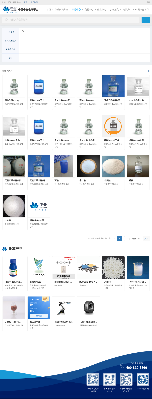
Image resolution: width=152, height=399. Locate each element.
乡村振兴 (114, 9)
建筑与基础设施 (75, 41)
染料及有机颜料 (105, 49)
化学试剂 (119, 49)
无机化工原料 (27, 49)
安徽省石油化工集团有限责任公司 (108, 58)
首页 (148, 2)
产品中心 (76, 9)
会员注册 (34, 2)
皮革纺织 (128, 41)
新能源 (62, 41)
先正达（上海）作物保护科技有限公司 (38, 58)
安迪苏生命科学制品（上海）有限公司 (74, 58)
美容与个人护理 (114, 41)
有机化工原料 (42, 49)
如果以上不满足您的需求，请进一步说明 (130, 71)
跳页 (146, 239)
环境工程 (88, 41)
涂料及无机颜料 (89, 49)
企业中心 (101, 9)
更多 (141, 41)
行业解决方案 (61, 9)
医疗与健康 (100, 41)
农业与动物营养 (28, 41)
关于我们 (127, 9)
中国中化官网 (142, 9)
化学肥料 (54, 49)
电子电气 (52, 41)
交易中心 (89, 9)
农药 (63, 49)
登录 (26, 2)
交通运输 (42, 41)
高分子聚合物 (74, 49)
